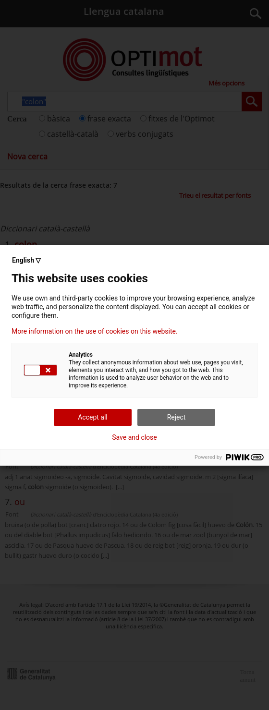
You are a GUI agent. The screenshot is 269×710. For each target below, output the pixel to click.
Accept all (93, 417)
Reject (176, 417)
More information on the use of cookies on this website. (95, 331)
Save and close (134, 437)
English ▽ (26, 260)
